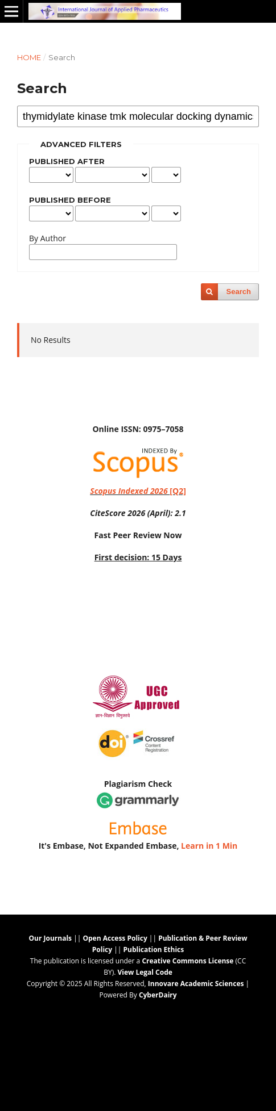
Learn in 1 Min (209, 845)
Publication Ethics (153, 949)
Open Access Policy (115, 938)
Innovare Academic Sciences (196, 983)
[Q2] (138, 490)
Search (238, 291)
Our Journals (50, 938)
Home (29, 57)
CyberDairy (158, 995)
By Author (47, 238)
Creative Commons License (187, 961)
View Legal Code (144, 972)
